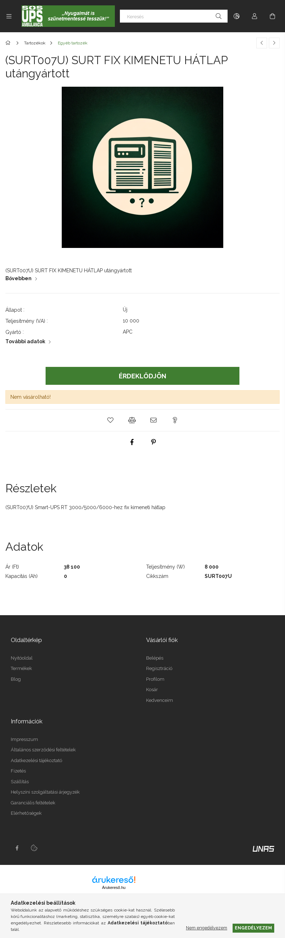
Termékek (21, 668)
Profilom (155, 679)
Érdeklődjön (142, 376)
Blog (16, 679)
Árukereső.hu (113, 887)
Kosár (152, 689)
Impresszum (24, 739)
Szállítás (20, 781)
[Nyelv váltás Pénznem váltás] (237, 16)
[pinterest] (153, 442)
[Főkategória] (9, 43)
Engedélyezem (253, 927)
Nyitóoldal (22, 658)
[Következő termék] (274, 43)
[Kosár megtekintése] (272, 16)
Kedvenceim (159, 700)
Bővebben (18, 278)
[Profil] (254, 16)
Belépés (154, 658)
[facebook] (132, 442)
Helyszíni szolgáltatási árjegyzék (45, 792)
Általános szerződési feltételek (43, 749)
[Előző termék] (261, 43)
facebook (17, 848)
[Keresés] (174, 16)
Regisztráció (159, 668)
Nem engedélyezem (206, 927)
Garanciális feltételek (33, 802)
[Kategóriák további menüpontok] (9, 16)
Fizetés (18, 771)
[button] (110, 420)
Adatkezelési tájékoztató (36, 760)
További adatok (25, 341)
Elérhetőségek (26, 813)
